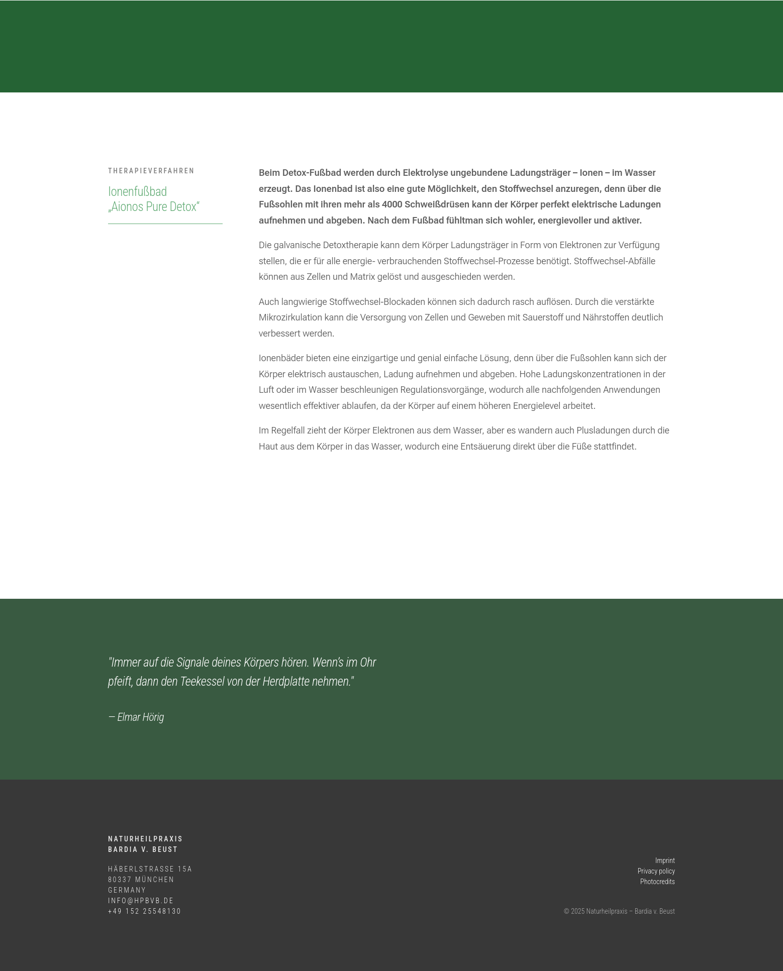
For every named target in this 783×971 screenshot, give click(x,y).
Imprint (665, 860)
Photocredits (657, 882)
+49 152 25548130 (144, 911)
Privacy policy (656, 871)
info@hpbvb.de (141, 901)
